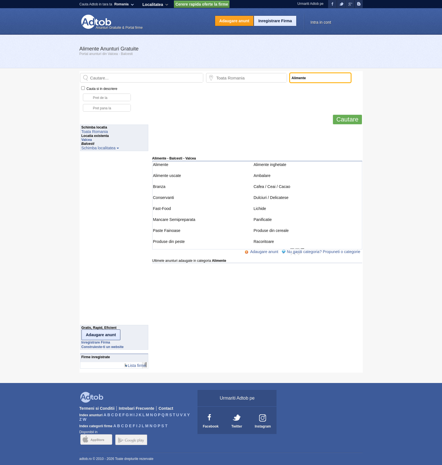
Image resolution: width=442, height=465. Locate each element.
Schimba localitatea (98, 148)
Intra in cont (321, 22)
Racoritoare (264, 241)
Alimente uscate (167, 175)
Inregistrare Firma (275, 21)
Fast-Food (162, 208)
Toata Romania (94, 131)
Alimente (160, 164)
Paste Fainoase (166, 230)
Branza (159, 186)
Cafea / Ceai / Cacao (272, 186)
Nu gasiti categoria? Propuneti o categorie (323, 251)
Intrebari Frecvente (136, 408)
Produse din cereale (271, 230)
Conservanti (163, 197)
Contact (165, 408)
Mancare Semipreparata (174, 219)
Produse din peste (169, 241)
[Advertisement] (257, 143)
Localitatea (152, 4)
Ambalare (262, 175)
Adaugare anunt (234, 21)
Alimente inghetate (270, 164)
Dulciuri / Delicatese (271, 197)
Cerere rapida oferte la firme (201, 4)
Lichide (260, 208)
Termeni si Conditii (96, 408)
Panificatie (263, 219)
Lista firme (137, 365)
